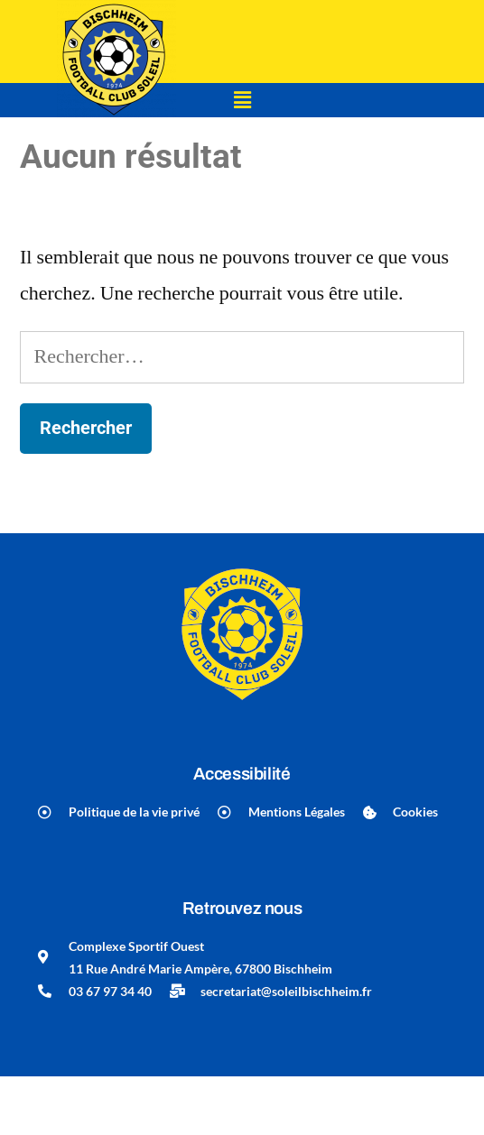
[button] (242, 100)
